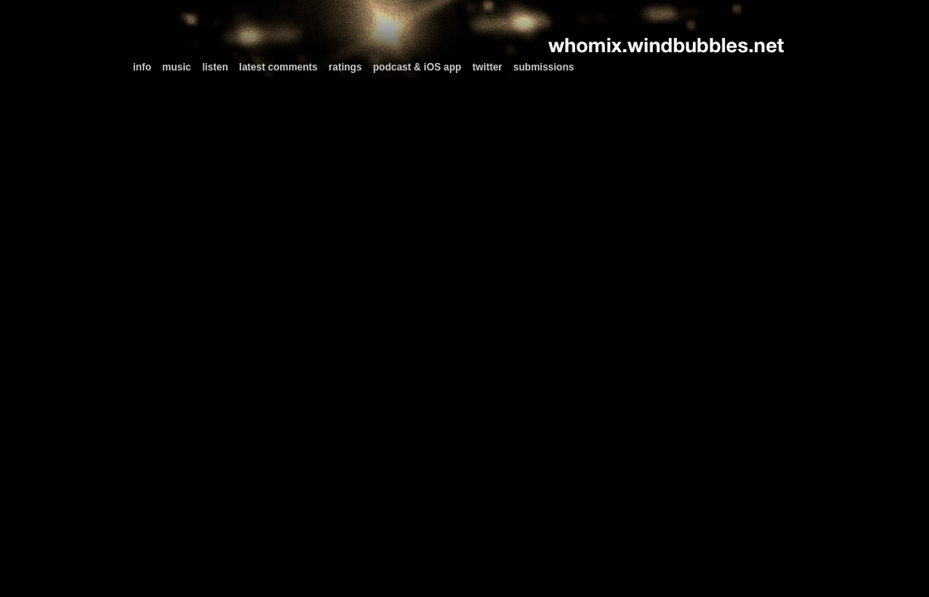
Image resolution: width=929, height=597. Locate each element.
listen (215, 67)
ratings (345, 67)
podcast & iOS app (417, 67)
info (142, 67)
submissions (543, 67)
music (176, 67)
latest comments (279, 67)
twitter (487, 67)
